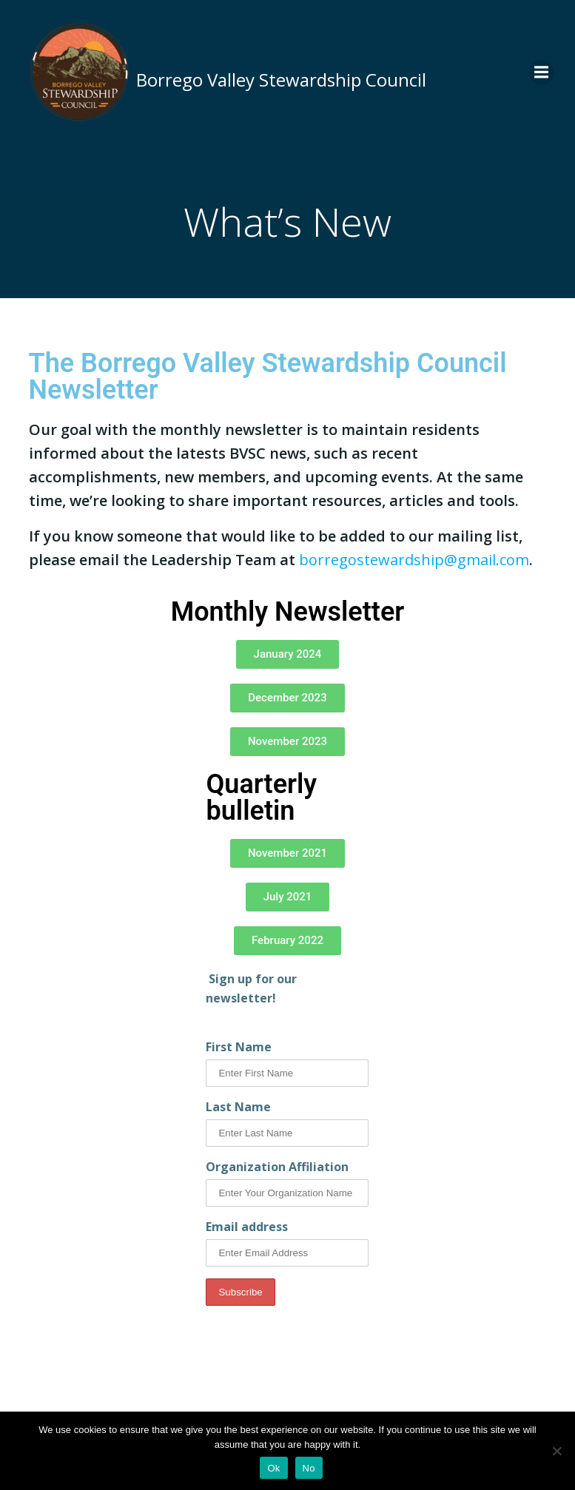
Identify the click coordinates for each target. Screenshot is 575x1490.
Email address (247, 1226)
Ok (273, 1468)
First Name (239, 1047)
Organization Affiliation (277, 1167)
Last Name (238, 1107)
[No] (556, 1450)
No (309, 1468)
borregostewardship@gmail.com (414, 560)
